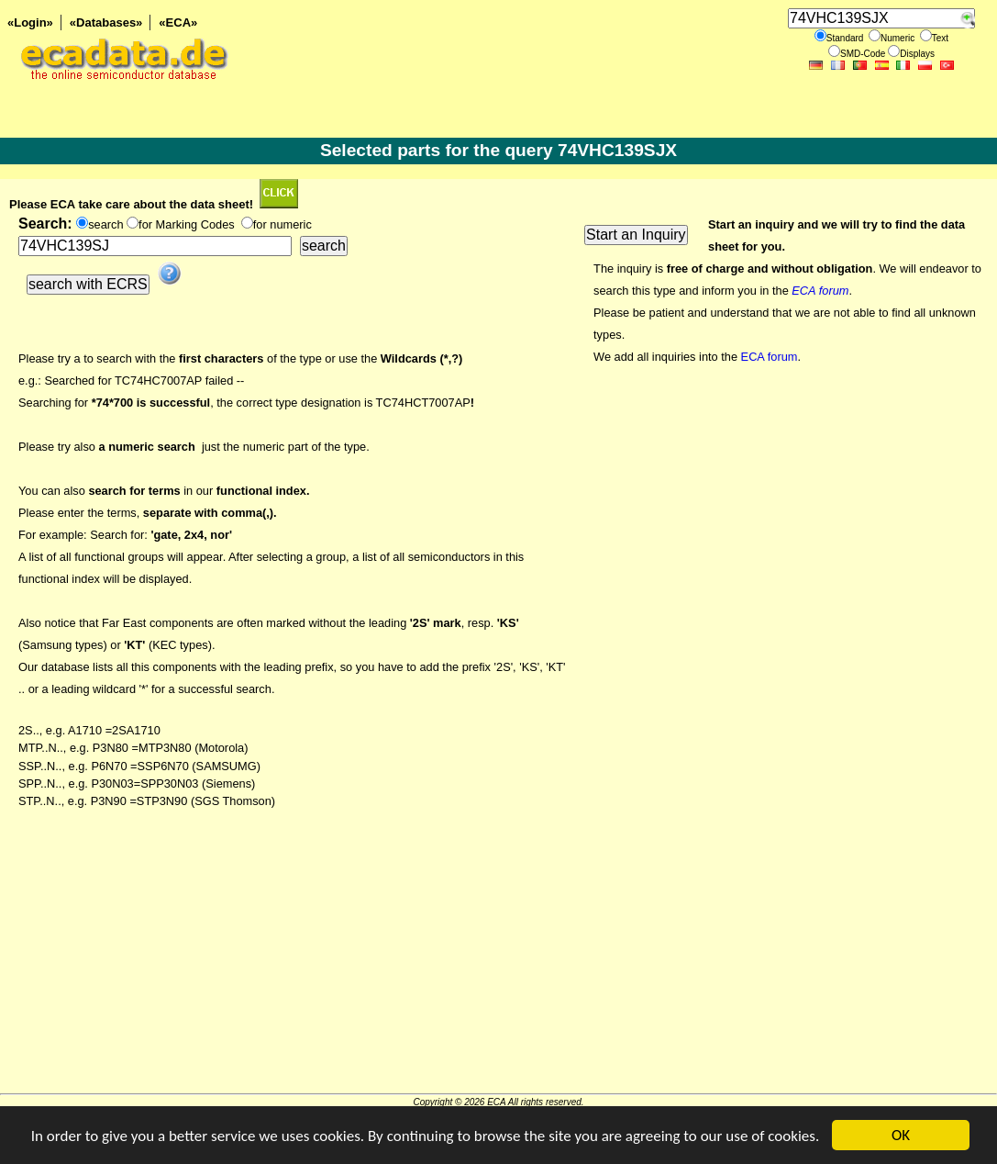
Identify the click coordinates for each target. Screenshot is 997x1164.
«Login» (30, 22)
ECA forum (769, 357)
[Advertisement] (498, 964)
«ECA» (178, 22)
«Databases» (106, 22)
